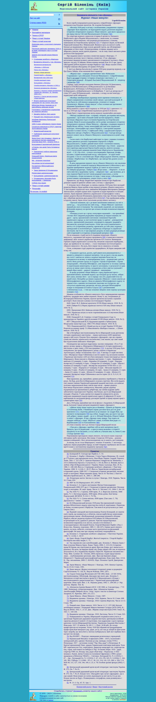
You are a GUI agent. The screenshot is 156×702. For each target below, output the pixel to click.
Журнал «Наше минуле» (42, 76)
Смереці (50, 700)
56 (68, 454)
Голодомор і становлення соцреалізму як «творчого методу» (46, 117)
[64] (95, 170)
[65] (106, 172)
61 (68, 492)
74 (68, 601)
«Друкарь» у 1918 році (41, 71)
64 (68, 512)
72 (68, 596)
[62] (79, 111)
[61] (108, 108)
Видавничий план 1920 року (43, 82)
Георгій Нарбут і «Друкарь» (43, 79)
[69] (104, 237)
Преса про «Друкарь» (41, 74)
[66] (109, 178)
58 (68, 478)
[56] (110, 34)
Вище (95, 687)
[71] (79, 290)
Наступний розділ (106, 687)
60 (68, 485)
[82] (105, 447)
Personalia (36, 203)
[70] (100, 288)
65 (68, 534)
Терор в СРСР (38, 36)
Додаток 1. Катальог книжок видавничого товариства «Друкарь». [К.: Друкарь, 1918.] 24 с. (47, 97)
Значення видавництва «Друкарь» (45, 93)
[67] (103, 198)
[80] (97, 423)
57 (68, 456)
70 (68, 574)
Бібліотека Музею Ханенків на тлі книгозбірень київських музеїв (44, 112)
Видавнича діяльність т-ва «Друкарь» (47, 65)
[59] (77, 82)
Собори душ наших (39, 196)
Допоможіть (78, 691)
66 (68, 538)
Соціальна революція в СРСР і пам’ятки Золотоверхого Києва (46, 136)
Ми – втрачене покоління (41, 171)
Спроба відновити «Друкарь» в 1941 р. (47, 90)
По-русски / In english (38, 206)
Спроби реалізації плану (42, 85)
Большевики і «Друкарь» (42, 88)
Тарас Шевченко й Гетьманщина (46, 182)
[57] (97, 43)
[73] (102, 348)
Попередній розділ (84, 687)
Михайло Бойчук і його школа (44, 121)
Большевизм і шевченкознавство (46, 188)
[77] (77, 412)
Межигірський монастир (42, 140)
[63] (106, 133)
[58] (103, 65)
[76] (80, 400)
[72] (76, 292)
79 (68, 639)
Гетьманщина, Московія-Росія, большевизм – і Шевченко (44, 192)
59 (68, 483)
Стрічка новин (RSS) (38, 23)
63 (68, 503)
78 (68, 636)
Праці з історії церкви (40, 199)
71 (68, 587)
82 (68, 683)
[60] (88, 106)
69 (68, 569)
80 (68, 667)
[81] (82, 434)
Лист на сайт (35, 18)
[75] (72, 376)
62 (68, 498)
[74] (98, 353)
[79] (79, 423)
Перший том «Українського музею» (47, 124)
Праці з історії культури (41, 43)
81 (68, 672)
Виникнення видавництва (42, 68)
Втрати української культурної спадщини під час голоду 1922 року (45, 108)
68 (68, 565)
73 (68, 598)
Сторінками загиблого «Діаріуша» (46, 62)
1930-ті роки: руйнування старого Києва (46, 132)
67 (68, 543)
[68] (111, 233)
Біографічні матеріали (41, 33)
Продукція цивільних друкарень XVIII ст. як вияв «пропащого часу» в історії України (46, 52)
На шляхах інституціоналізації (43, 174)
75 (68, 605)
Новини (35, 30)
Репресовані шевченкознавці (42, 185)
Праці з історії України (41, 40)
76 (68, 614)
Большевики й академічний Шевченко (46, 154)
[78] (87, 414)
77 (68, 617)
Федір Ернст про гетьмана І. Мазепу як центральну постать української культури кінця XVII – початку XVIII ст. (46, 149)
